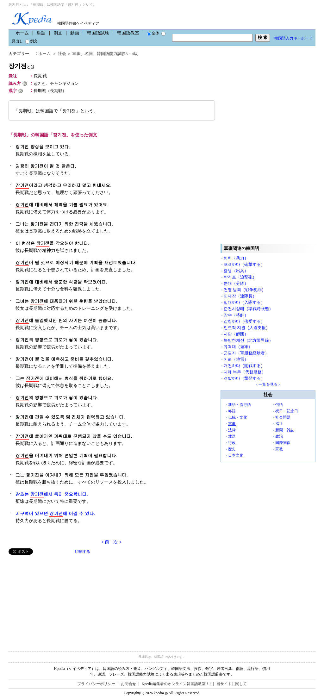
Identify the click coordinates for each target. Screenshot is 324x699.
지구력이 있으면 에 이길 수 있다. (55, 513)
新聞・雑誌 (284, 430)
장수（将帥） (236, 315)
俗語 (279, 405)
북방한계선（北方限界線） (248, 340)
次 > (117, 542)
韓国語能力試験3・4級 (117, 53)
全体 (153, 33)
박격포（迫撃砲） (240, 277)
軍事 (76, 53)
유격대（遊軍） (238, 346)
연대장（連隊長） (240, 296)
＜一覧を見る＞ (268, 384)
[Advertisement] (56, 599)
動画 (74, 33)
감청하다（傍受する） (244, 321)
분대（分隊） (236, 283)
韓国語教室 (128, 33)
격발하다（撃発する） (244, 378)
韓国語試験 (98, 33)
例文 (57, 33)
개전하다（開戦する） (244, 365)
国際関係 (282, 442)
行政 (232, 442)
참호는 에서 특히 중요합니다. (52, 494)
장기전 (22, 66)
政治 (279, 436)
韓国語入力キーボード (293, 38)
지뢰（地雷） (236, 359)
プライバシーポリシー (96, 684)
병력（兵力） (236, 258)
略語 (232, 411)
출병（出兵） (236, 270)
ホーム (22, 33)
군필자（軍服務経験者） (246, 353)
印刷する (82, 551)
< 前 (105, 542)
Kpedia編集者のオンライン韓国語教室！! (176, 684)
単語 (41, 33)
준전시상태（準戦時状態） (248, 308)
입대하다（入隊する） (244, 302)
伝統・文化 (237, 417)
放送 (232, 436)
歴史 (232, 449)
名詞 (88, 53)
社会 (62, 53)
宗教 (279, 449)
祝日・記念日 (286, 411)
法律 (232, 430)
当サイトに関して (231, 684)
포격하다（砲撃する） (244, 264)
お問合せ (128, 684)
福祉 (279, 423)
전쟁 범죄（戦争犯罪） (245, 289)
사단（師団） (236, 334)
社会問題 (282, 417)
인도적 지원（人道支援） (247, 327)
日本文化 (235, 455)
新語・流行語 (239, 405)
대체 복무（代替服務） (245, 372)
